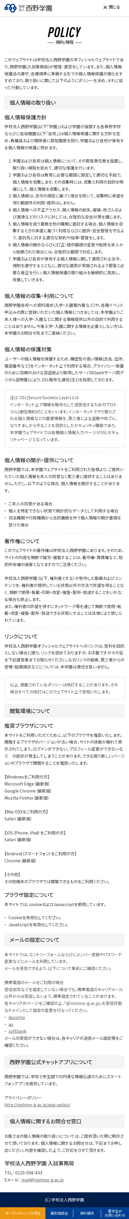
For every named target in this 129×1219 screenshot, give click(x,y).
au (11, 1024)
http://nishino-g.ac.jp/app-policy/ (37, 1105)
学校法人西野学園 (67, 1200)
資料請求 (87, 1212)
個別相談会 (59, 1212)
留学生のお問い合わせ (115, 1213)
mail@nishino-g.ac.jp (42, 1180)
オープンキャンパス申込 (23, 1212)
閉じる (114, 7)
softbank (17, 1031)
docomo (17, 1017)
